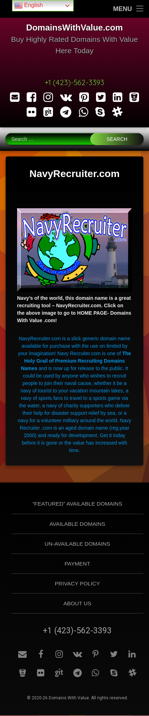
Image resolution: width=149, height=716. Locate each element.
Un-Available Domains (77, 544)
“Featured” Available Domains (77, 504)
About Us (77, 604)
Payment (77, 564)
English (28, 5)
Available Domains (77, 524)
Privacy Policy (77, 584)
